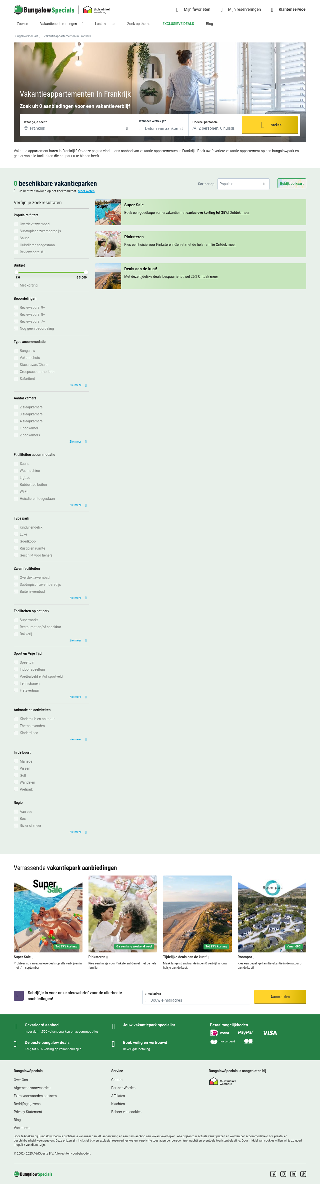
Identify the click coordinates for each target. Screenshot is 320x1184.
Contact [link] (117, 1080)
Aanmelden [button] (280, 996)
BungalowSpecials (26, 36)
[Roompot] (272, 923)
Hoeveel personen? (205, 122)
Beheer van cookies (126, 1112)
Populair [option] (226, 184)
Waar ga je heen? (35, 122)
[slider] (16, 272)
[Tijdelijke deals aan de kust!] (197, 923)
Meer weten (86, 191)
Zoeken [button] (276, 125)
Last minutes (105, 24)
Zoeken (22, 24)
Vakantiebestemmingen (58, 24)
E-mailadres (153, 994)
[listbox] (244, 184)
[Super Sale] (48, 923)
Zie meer (75, 385)
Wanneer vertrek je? (152, 121)
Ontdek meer (240, 213)
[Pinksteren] (122, 923)
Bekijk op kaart (292, 183)
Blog (209, 24)
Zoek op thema (138, 24)
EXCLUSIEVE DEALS (178, 24)
